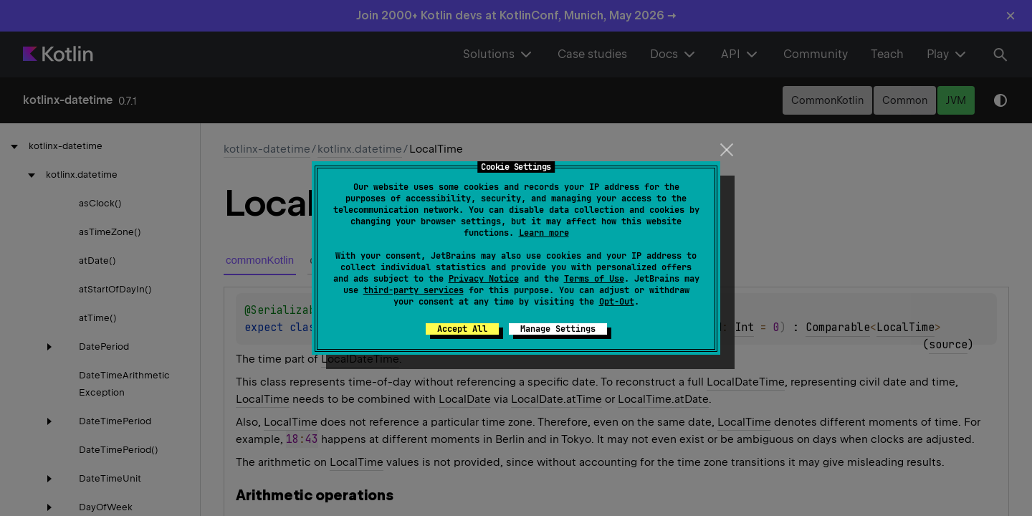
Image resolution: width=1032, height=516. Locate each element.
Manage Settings (558, 329)
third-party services (413, 290)
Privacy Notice (484, 279)
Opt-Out (616, 301)
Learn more (544, 233)
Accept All (462, 329)
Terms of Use (594, 279)
